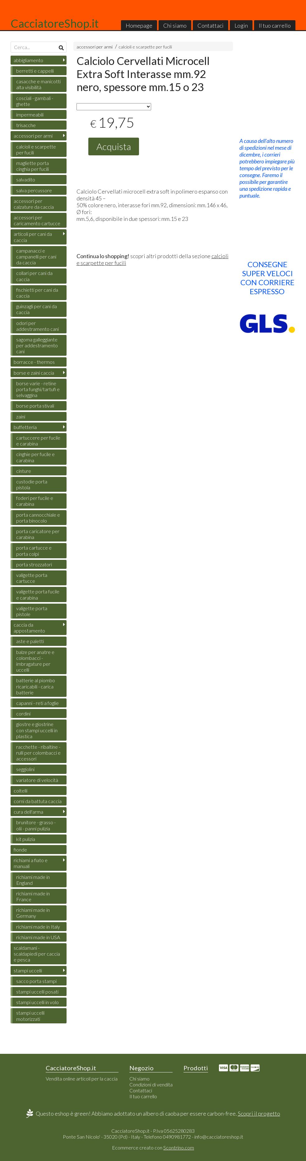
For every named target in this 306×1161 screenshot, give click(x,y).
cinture (23, 471)
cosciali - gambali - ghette (34, 101)
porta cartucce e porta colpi (34, 550)
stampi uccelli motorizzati (30, 1016)
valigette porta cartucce (31, 578)
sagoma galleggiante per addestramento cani (37, 345)
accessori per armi (94, 46)
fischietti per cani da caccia (37, 293)
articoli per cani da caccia (33, 237)
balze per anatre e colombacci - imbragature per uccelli (35, 661)
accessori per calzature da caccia (34, 204)
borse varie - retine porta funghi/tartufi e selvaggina (38, 389)
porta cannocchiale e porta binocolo (38, 517)
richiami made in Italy (38, 927)
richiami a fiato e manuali (31, 863)
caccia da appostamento (29, 627)
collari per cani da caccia (34, 276)
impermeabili (30, 114)
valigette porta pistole (31, 611)
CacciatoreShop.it (55, 23)
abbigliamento (28, 60)
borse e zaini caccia (34, 373)
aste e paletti (30, 641)
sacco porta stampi (36, 981)
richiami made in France (33, 896)
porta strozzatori (34, 564)
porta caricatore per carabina (37, 534)
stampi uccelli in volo (37, 1002)
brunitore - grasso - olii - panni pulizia (36, 825)
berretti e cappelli (35, 71)
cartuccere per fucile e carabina (38, 440)
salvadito (25, 179)
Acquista (113, 146)
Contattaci (210, 25)
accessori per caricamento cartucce (37, 220)
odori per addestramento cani (37, 326)
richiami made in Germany (33, 913)
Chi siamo (175, 25)
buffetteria (25, 427)
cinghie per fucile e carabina (35, 457)
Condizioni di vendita (151, 1084)
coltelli (20, 790)
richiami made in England (33, 880)
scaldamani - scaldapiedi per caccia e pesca (37, 953)
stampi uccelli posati (37, 991)
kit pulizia (25, 839)
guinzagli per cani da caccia (36, 309)
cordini (23, 713)
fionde (20, 849)
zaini (20, 416)
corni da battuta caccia (38, 801)
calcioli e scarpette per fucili (145, 46)
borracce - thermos (34, 362)
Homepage (139, 25)
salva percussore (34, 190)
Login (241, 25)
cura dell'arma (28, 812)
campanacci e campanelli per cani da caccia (36, 256)
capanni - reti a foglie (37, 703)
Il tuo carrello (275, 25)
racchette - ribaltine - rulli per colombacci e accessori (38, 752)
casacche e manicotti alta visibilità (38, 84)
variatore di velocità (37, 780)
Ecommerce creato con (153, 1147)
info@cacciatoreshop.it (218, 1137)
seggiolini (25, 769)
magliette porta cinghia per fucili (32, 166)
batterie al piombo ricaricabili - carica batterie (35, 686)
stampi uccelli (28, 970)
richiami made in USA (38, 937)
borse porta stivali (35, 406)
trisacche (26, 125)
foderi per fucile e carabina (34, 501)
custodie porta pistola (31, 484)
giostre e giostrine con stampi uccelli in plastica (37, 730)
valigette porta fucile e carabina (37, 594)
